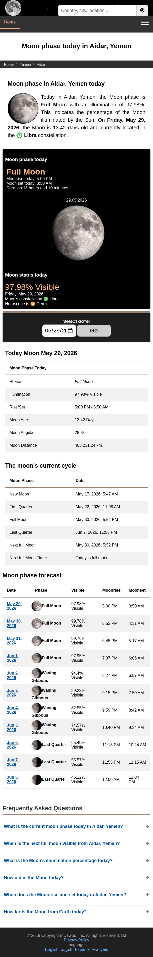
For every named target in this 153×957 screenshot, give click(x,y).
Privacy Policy (76, 940)
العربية (66, 949)
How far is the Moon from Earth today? (45, 911)
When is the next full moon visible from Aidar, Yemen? (62, 843)
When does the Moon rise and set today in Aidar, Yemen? (65, 894)
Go (94, 330)
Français (100, 949)
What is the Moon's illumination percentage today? (58, 860)
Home (10, 22)
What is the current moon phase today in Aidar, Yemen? (63, 826)
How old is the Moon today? (34, 877)
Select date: (76, 321)
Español (82, 949)
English (51, 949)
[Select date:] (59, 331)
